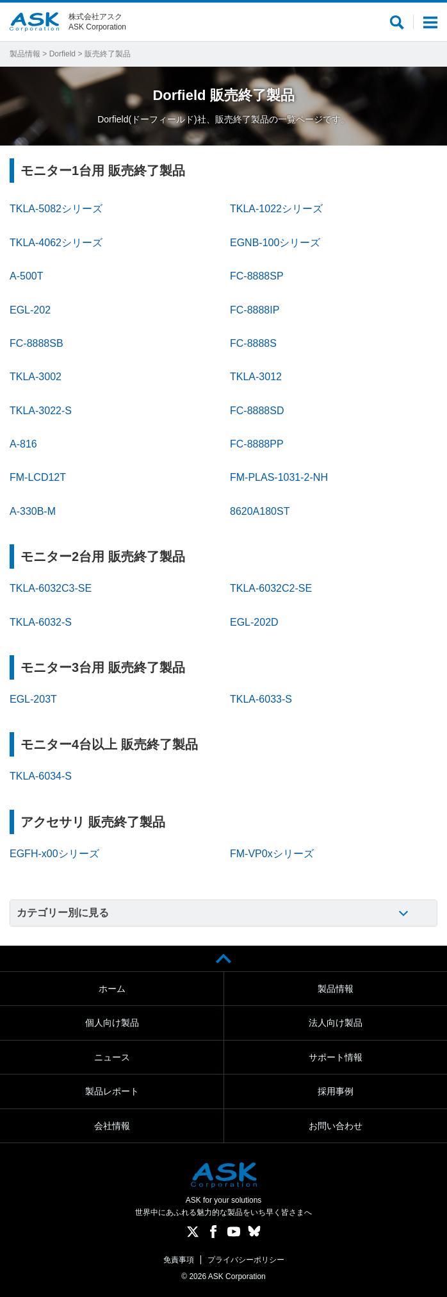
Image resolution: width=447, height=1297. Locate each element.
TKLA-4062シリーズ (56, 242)
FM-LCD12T (38, 477)
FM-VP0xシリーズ (272, 853)
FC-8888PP (257, 444)
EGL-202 (30, 310)
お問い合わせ (335, 1126)
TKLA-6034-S (41, 776)
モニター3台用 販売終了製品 (102, 667)
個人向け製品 (112, 1022)
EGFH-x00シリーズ (54, 853)
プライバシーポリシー (245, 1259)
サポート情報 (335, 1057)
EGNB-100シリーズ (275, 242)
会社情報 (112, 1126)
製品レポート (112, 1091)
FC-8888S (253, 343)
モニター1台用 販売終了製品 (102, 170)
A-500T (26, 276)
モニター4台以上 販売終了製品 (109, 744)
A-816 (23, 444)
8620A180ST (259, 511)
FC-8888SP (257, 276)
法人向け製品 (335, 1022)
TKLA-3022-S (41, 410)
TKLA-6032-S (41, 622)
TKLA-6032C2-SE (271, 588)
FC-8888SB (36, 343)
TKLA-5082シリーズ (56, 208)
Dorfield (62, 53)
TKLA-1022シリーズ (276, 208)
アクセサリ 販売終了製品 (92, 822)
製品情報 (25, 53)
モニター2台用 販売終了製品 (102, 556)
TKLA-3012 (256, 376)
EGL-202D (254, 622)
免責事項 (178, 1259)
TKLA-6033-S (261, 699)
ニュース (112, 1057)
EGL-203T (33, 699)
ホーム (112, 988)
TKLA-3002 (35, 376)
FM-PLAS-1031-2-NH (279, 477)
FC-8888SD (257, 410)
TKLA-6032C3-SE (51, 588)
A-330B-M (33, 511)
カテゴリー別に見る (63, 912)
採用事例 (336, 1091)
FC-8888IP (254, 310)
